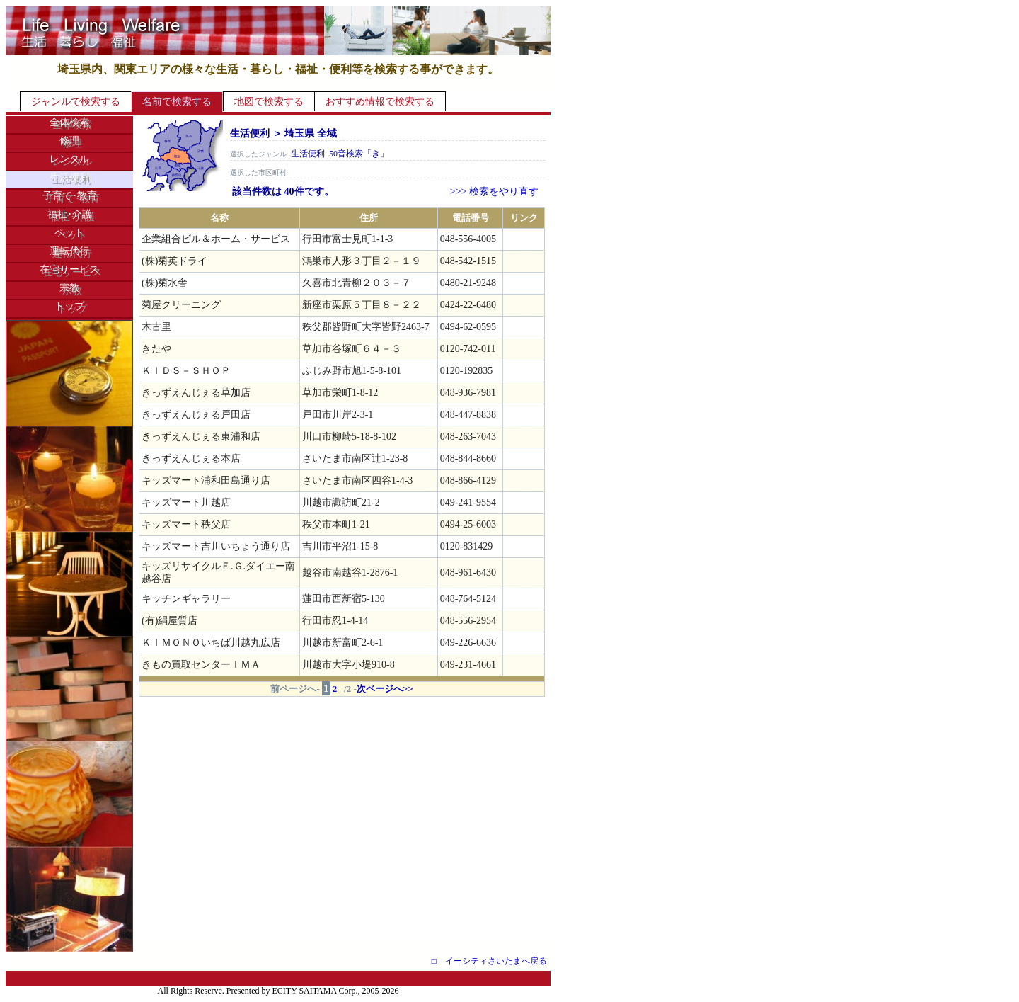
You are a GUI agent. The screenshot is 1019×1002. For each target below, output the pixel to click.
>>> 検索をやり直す (494, 191)
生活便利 (69, 177)
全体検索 (69, 122)
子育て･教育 (69, 195)
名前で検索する (177, 101)
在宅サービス (69, 269)
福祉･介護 (69, 214)
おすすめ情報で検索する (380, 101)
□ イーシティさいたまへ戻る (489, 961)
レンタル (69, 159)
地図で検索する (269, 101)
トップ (69, 306)
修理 (69, 140)
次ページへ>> (385, 688)
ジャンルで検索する (75, 101)
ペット (69, 232)
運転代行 (69, 251)
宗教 (69, 288)
